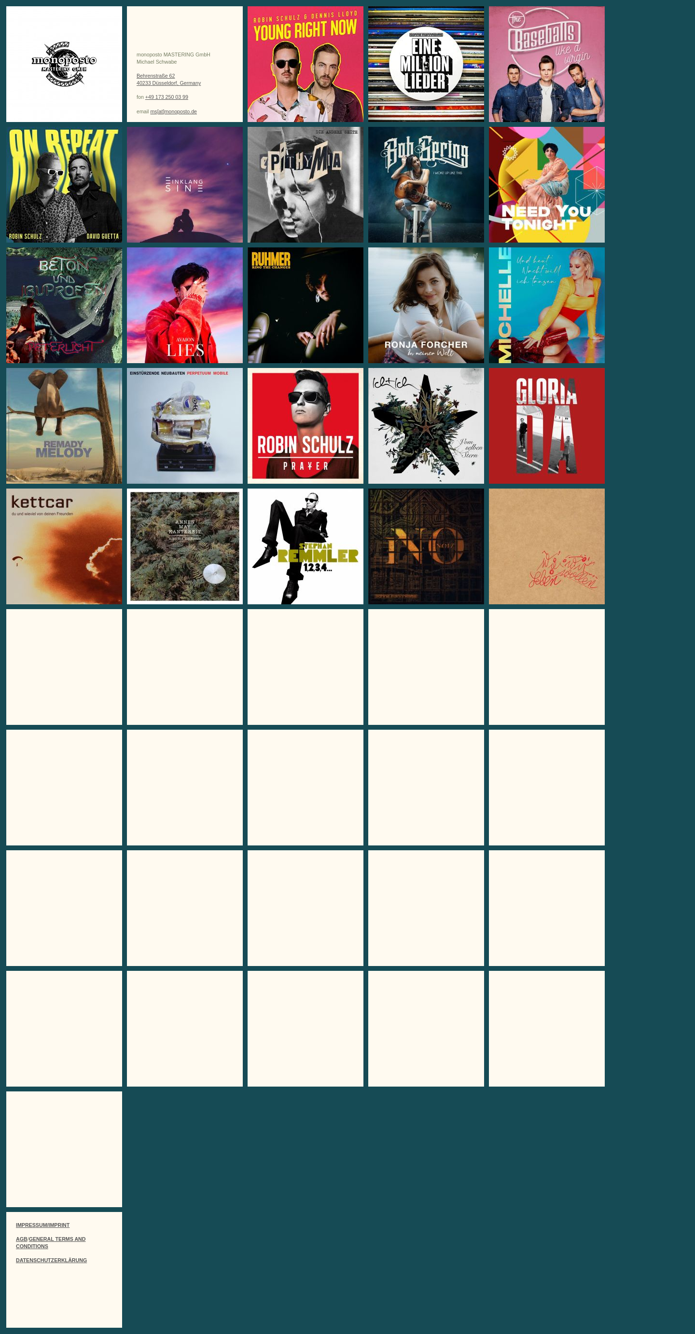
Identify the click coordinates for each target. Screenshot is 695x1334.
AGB (22, 1239)
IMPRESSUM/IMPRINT (43, 1225)
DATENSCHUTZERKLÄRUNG (51, 1260)
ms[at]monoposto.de (173, 111)
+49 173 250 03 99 (166, 97)
